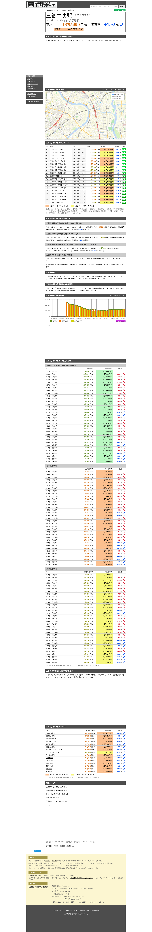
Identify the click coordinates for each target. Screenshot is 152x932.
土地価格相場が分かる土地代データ (76, 914)
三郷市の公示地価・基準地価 (56, 787)
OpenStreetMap (115, 138)
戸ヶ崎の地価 (50, 755)
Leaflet (106, 138)
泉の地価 (49, 771)
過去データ (31, 88)
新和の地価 (49, 758)
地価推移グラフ (32, 86)
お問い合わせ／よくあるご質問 (63, 902)
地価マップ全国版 (33, 101)
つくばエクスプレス (83, 288)
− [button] (48, 97)
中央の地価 (49, 760)
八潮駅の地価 (50, 733)
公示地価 (47, 861)
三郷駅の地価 (50, 736)
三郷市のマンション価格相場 (56, 801)
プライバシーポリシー (98, 902)
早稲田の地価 (50, 747)
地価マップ (31, 81)
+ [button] (48, 94)
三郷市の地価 (31, 96)
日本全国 (49, 10)
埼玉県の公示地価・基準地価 (56, 790)
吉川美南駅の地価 (52, 739)
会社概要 (82, 902)
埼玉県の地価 (31, 94)
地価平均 (30, 79)
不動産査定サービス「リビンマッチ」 (81, 878)
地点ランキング (32, 84)
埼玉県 (56, 10)
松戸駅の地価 (50, 744)
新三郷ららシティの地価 (54, 749)
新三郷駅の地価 (51, 741)
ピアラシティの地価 (52, 752)
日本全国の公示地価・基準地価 (57, 794)
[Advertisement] (34, 41)
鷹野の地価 (49, 766)
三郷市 (62, 10)
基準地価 (54, 861)
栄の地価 (49, 769)
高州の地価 (49, 763)
